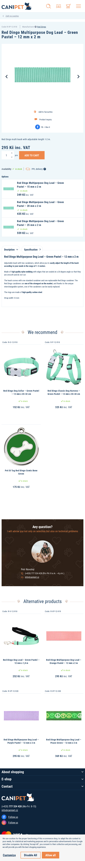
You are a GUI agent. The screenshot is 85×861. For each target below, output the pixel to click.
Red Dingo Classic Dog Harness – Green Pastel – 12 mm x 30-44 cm (64, 392)
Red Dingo (41, 26)
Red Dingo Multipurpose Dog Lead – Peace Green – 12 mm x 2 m (63, 741)
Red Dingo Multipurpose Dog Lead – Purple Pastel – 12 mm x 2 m (21, 741)
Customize (9, 855)
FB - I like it (45, 127)
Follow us (13, 817)
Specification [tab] (31, 249)
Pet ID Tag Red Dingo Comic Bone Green (21, 472)
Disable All (30, 855)
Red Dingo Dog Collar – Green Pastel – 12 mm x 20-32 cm (21, 392)
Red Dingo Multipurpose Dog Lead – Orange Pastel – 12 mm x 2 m (63, 661)
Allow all (50, 855)
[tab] (11, 247)
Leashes (15, 15)
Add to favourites (46, 111)
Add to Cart (32, 155)
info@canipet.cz (32, 577)
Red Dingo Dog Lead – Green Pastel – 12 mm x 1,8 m (21, 661)
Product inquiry (45, 119)
